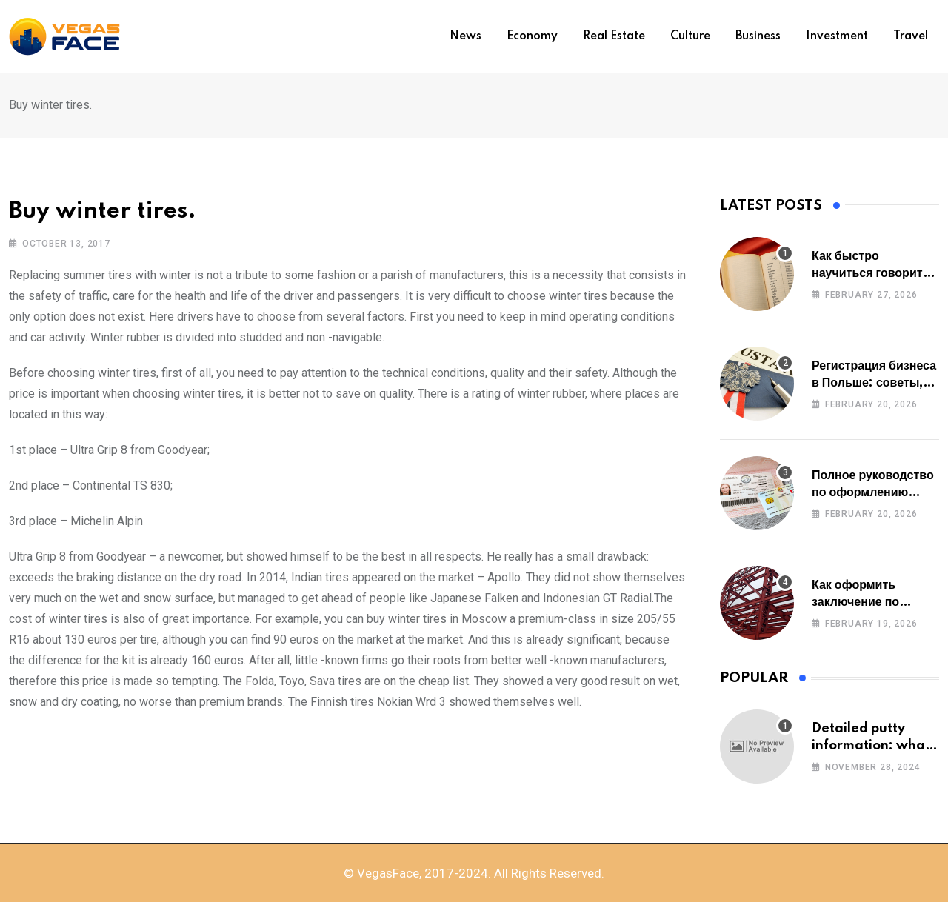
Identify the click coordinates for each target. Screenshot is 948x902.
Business (758, 36)
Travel (910, 36)
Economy (532, 36)
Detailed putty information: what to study (871, 745)
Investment (837, 36)
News (465, 36)
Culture (690, 36)
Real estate (614, 36)
